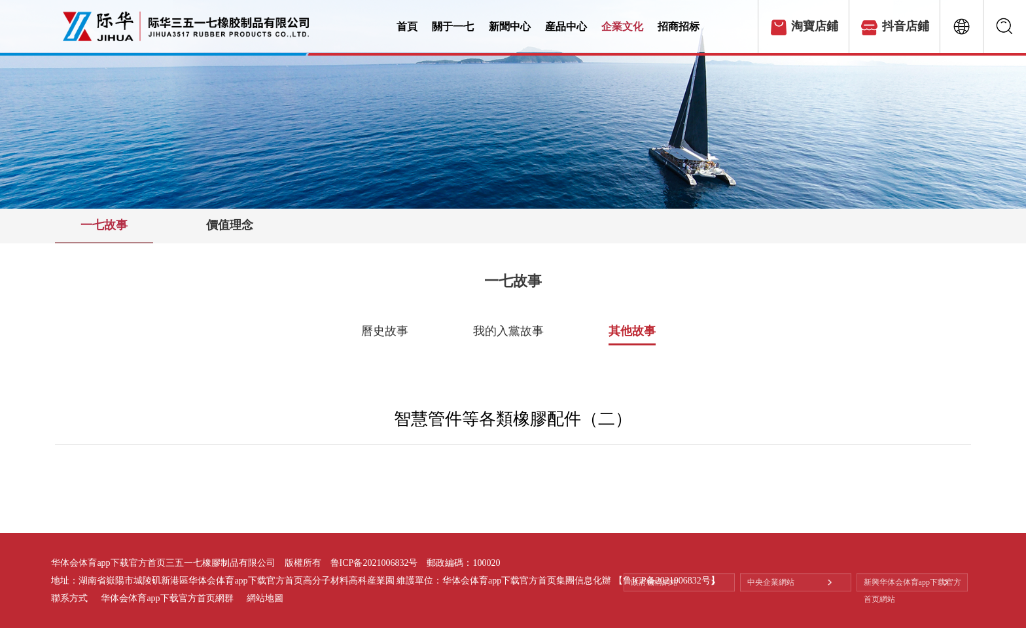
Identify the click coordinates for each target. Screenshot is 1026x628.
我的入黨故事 (508, 331)
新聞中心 (520, 26)
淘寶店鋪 (814, 26)
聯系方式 (69, 598)
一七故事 (104, 225)
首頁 (408, 26)
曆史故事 (384, 331)
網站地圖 (265, 598)
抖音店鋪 (905, 26)
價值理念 (229, 225)
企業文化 (643, 26)
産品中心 (581, 26)
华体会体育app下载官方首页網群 (167, 598)
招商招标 (704, 26)
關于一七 (458, 26)
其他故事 (632, 331)
